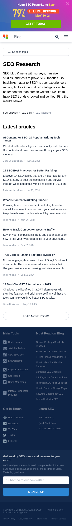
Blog (18, 37)
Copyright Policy (25, 519)
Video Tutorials (46, 417)
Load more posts (36, 316)
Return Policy (41, 519)
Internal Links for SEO (47, 399)
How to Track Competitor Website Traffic (29, 229)
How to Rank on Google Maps (51, 388)
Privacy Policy (9, 519)
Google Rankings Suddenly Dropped (50, 344)
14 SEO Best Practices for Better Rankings (30, 170)
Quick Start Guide (48, 423)
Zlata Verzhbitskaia (12, 161)
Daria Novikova (11, 304)
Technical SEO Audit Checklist (51, 383)
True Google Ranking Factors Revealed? (29, 254)
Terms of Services (58, 519)
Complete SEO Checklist (48, 372)
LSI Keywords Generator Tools (51, 377)
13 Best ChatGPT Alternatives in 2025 (27, 284)
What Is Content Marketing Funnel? (25, 200)
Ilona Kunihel (9, 245)
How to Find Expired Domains (51, 351)
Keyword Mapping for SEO (49, 394)
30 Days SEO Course (50, 428)
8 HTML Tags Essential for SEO (52, 357)
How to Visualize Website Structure (49, 364)
